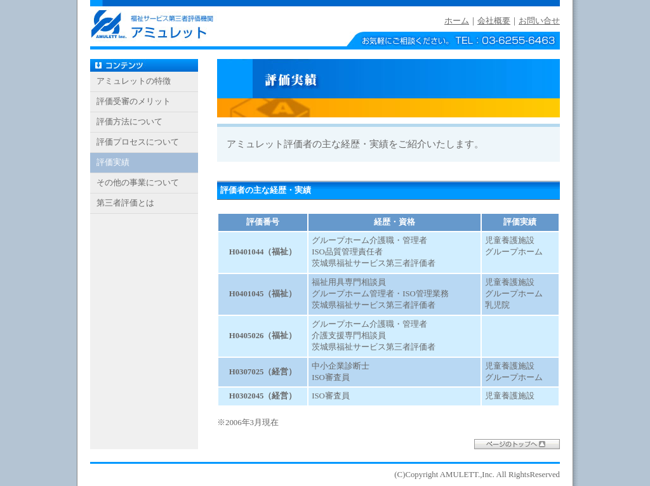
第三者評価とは (125, 203)
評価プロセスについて (137, 142)
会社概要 (493, 20)
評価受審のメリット (133, 101)
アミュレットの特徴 (133, 81)
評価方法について (129, 121)
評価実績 (112, 162)
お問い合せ (539, 20)
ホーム (456, 20)
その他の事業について (137, 182)
